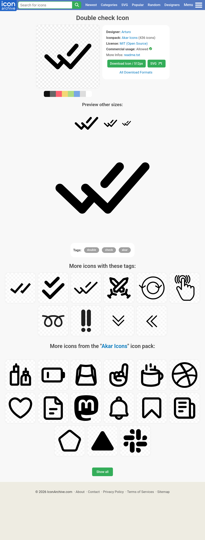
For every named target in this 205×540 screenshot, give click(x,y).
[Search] (76, 5)
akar (125, 250)
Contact (94, 492)
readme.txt (132, 55)
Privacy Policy (113, 492)
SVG (124, 5)
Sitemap (163, 492)
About (80, 492)
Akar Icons (130, 38)
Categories (109, 5)
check (109, 250)
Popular (138, 5)
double (91, 250)
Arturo (126, 32)
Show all (102, 472)
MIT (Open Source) (134, 43)
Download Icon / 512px (126, 63)
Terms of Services (140, 492)
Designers (172, 5)
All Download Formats (136, 72)
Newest (91, 5)
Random (154, 5)
